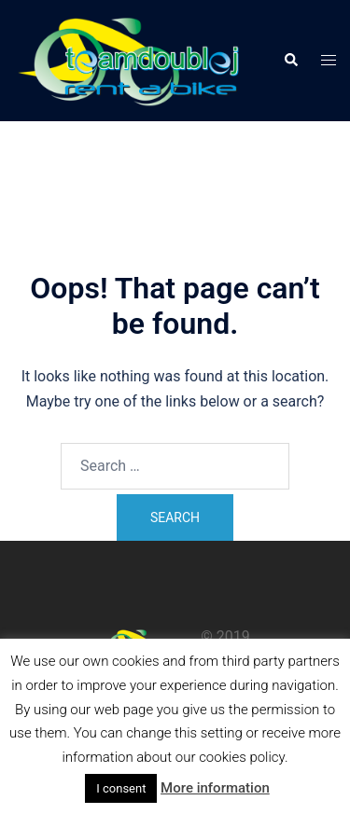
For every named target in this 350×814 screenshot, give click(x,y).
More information (215, 788)
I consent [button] (121, 788)
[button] (290, 60)
